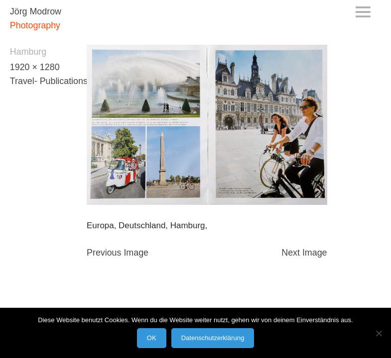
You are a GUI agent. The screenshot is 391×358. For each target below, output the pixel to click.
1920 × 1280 (35, 67)
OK (151, 338)
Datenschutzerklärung (212, 338)
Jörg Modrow (35, 11)
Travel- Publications (49, 81)
